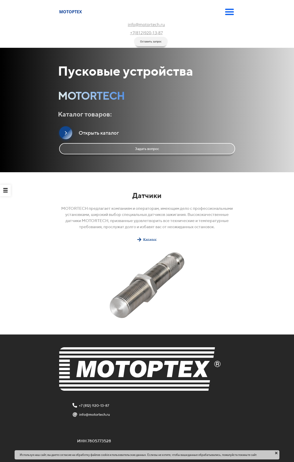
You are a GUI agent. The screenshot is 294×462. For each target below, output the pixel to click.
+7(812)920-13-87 (146, 33)
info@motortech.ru (146, 24)
